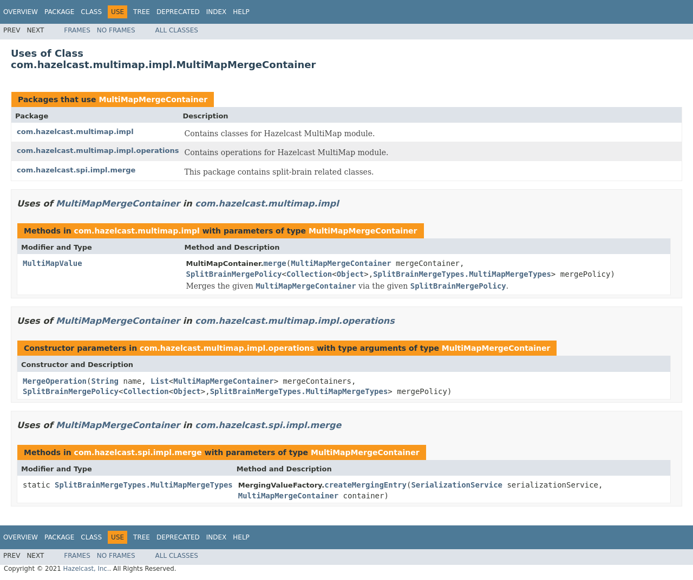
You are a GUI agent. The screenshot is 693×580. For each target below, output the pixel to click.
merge (275, 263)
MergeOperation (55, 381)
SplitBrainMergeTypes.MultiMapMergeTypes (462, 274)
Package (59, 12)
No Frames (116, 30)
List (160, 381)
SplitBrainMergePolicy (234, 274)
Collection (309, 274)
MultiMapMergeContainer (153, 99)
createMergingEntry (365, 485)
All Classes (176, 30)
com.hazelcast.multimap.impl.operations (98, 150)
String (105, 381)
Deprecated (178, 12)
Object (350, 274)
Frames (77, 30)
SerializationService (456, 485)
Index (216, 12)
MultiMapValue (52, 263)
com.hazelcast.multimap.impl (75, 132)
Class (91, 12)
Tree (141, 12)
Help (241, 12)
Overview (20, 12)
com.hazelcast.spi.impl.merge (76, 170)
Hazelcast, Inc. (86, 568)
